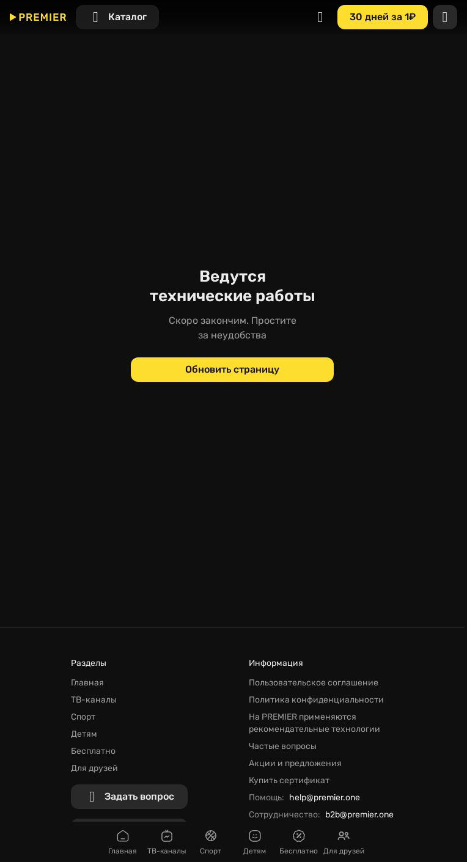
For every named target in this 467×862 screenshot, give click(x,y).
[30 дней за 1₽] (382, 17)
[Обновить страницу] (232, 369)
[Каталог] (117, 17)
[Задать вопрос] (129, 796)
